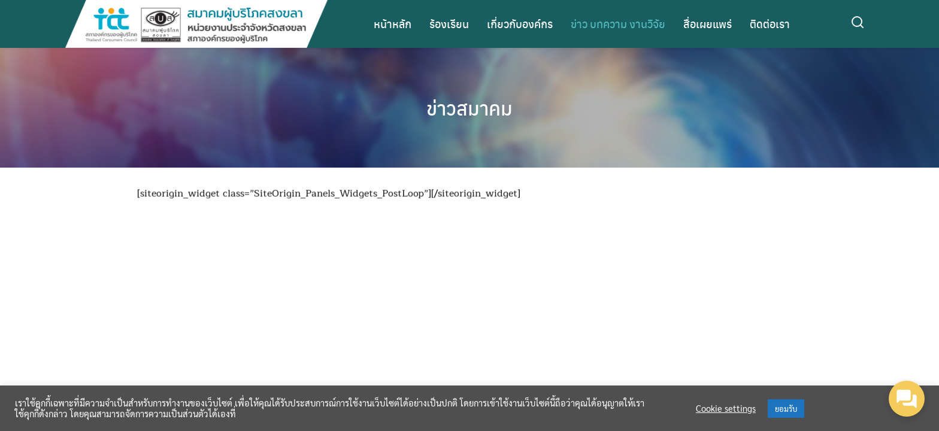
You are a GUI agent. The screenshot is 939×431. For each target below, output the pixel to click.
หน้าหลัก (392, 23)
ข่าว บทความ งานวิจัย (618, 23)
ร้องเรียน (449, 23)
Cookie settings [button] (726, 408)
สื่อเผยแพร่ (707, 23)
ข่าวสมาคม (469, 108)
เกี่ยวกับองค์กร (520, 23)
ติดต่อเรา (770, 23)
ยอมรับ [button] (786, 408)
